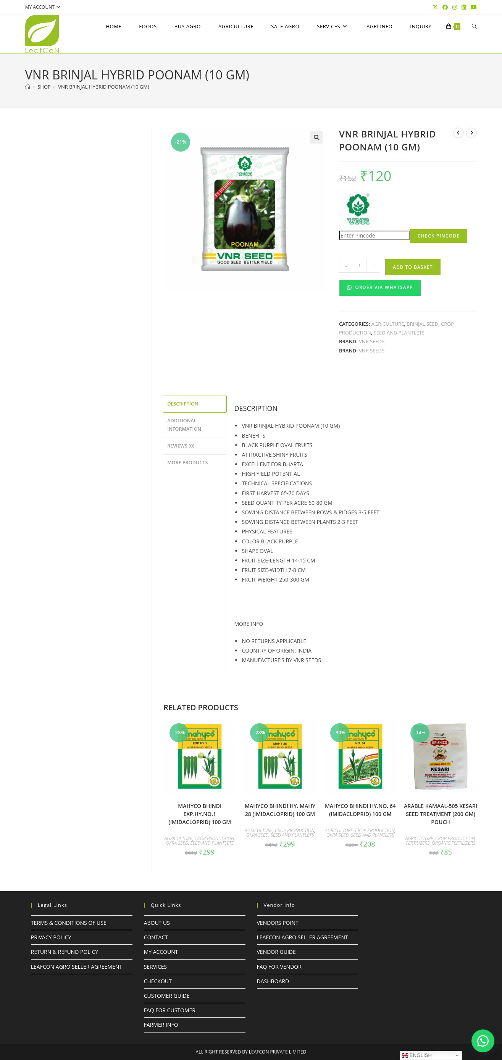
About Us (157, 922)
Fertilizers (417, 843)
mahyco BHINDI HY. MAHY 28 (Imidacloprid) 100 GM (280, 810)
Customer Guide (167, 995)
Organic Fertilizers (453, 843)
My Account (161, 951)
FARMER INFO (161, 1024)
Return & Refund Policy (64, 951)
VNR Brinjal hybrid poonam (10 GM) (103, 86)
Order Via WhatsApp (380, 287)
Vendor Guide (276, 951)
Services (155, 966)
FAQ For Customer (169, 1010)
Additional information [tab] (184, 423)
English (417, 1055)
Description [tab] (183, 403)
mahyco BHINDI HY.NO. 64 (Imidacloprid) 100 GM (360, 810)
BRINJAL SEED (422, 323)
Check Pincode (439, 236)
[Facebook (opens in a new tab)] (445, 7)
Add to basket (413, 267)
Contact (156, 937)
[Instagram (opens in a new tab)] (454, 7)
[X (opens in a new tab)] (435, 7)
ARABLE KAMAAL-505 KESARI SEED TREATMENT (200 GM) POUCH (440, 814)
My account (43, 7)
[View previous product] (458, 133)
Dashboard (273, 981)
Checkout (158, 981)
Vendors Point (278, 922)
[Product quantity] (359, 266)
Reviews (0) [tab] (180, 444)
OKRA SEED (177, 843)
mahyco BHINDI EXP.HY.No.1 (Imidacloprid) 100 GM (199, 814)
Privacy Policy (51, 937)
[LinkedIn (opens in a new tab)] (463, 7)
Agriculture (387, 323)
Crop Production (214, 838)
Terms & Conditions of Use (69, 922)
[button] (316, 137)
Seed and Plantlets (399, 332)
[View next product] (471, 133)
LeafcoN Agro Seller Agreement (76, 966)
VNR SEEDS (371, 341)
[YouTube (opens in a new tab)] (472, 7)
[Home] (27, 86)
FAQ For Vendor (279, 966)
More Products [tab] (187, 460)
